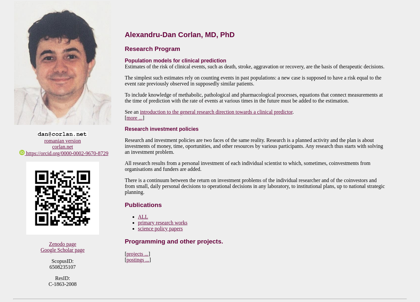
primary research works (162, 222)
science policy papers (160, 228)
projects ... (138, 254)
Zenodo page (62, 244)
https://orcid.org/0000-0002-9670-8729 (63, 153)
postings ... (138, 260)
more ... (135, 118)
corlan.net (62, 147)
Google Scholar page (63, 250)
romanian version (62, 141)
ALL (143, 217)
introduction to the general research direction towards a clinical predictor (216, 112)
